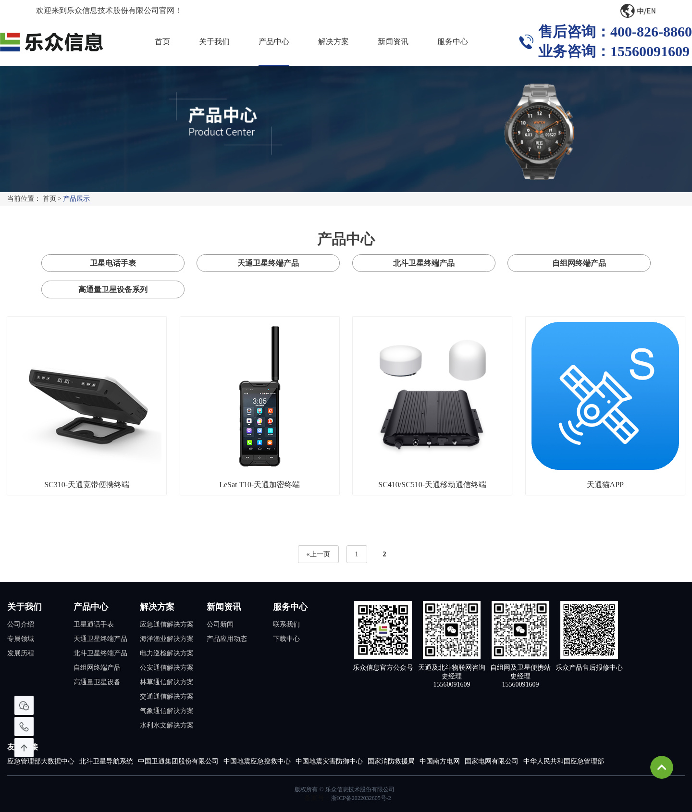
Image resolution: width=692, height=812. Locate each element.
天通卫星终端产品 (268, 263)
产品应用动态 (227, 638)
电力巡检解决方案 (167, 653)
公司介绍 (20, 624)
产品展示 (76, 198)
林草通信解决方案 (167, 682)
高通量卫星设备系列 (113, 289)
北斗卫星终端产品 (424, 263)
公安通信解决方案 (167, 667)
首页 (162, 41)
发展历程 (20, 653)
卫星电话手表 (113, 263)
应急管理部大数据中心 (40, 761)
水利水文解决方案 (167, 725)
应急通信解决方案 (167, 624)
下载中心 (286, 638)
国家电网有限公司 (492, 761)
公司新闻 (220, 624)
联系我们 (286, 624)
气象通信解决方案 (167, 710)
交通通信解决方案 (167, 696)
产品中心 (274, 41)
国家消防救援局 (391, 761)
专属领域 (20, 638)
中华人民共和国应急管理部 (563, 761)
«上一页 (318, 554)
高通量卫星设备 (97, 682)
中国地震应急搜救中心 (257, 761)
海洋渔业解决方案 (167, 638)
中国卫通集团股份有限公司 (178, 761)
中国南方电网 (440, 761)
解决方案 (333, 41)
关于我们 (214, 41)
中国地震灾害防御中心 (329, 761)
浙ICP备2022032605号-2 (361, 798)
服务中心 (452, 41)
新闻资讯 (393, 41)
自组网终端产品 (579, 263)
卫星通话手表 (94, 624)
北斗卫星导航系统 (106, 761)
